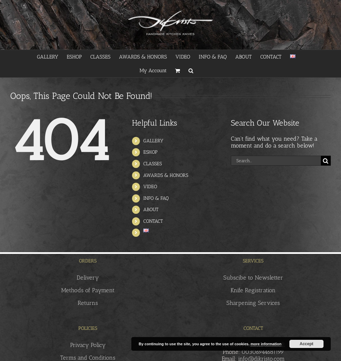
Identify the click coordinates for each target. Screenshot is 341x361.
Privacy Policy (88, 344)
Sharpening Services (253, 302)
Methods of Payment (88, 290)
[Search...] (276, 161)
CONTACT (153, 221)
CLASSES (152, 164)
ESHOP (150, 152)
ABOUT (150, 209)
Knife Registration (253, 290)
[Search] (326, 161)
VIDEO (150, 187)
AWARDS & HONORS (165, 175)
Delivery (88, 277)
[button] (190, 70)
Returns (88, 302)
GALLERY (153, 141)
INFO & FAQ (156, 198)
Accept (306, 343)
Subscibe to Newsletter (253, 277)
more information (265, 344)
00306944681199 (262, 351)
